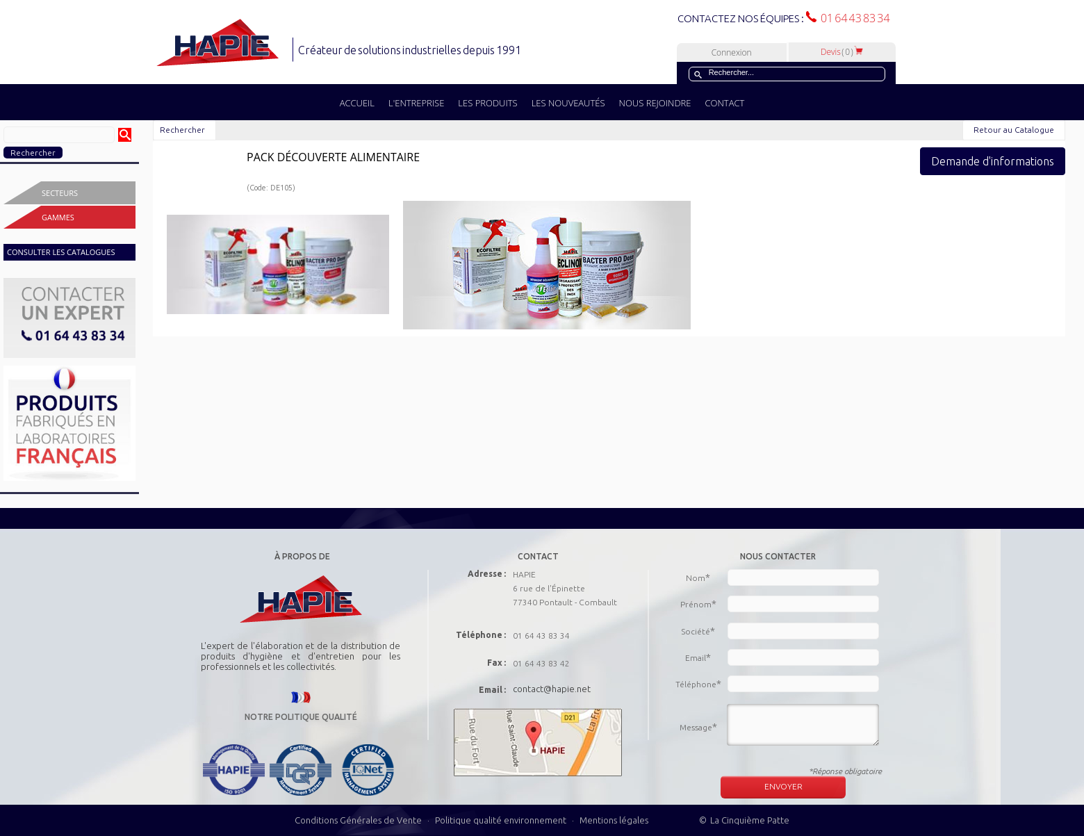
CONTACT (724, 103)
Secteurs (60, 193)
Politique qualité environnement (501, 820)
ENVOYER (783, 786)
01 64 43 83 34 (853, 18)
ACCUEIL (357, 103)
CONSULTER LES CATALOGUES (61, 252)
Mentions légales (614, 820)
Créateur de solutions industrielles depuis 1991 (411, 50)
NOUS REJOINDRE (655, 103)
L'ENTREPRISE (416, 103)
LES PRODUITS (487, 103)
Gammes (58, 217)
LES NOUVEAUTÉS (568, 103)
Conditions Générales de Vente (358, 820)
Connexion (732, 52)
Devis (842, 52)
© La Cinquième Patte (744, 820)
